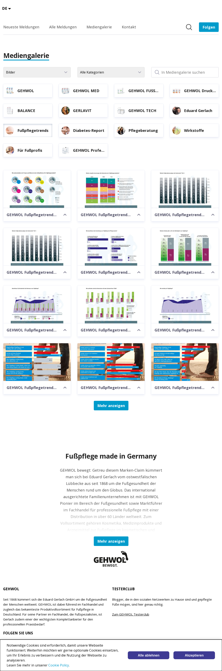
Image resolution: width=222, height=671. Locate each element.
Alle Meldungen (63, 26)
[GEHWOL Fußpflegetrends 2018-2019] (37, 362)
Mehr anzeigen (111, 405)
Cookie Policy (58, 665)
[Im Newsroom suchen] (189, 27)
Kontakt (129, 26)
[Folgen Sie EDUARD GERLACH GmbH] (209, 27)
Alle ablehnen (148, 655)
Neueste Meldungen (21, 26)
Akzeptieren (194, 655)
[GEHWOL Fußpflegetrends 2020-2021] (37, 189)
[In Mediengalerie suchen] (185, 72)
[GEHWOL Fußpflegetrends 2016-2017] (111, 362)
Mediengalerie (99, 26)
